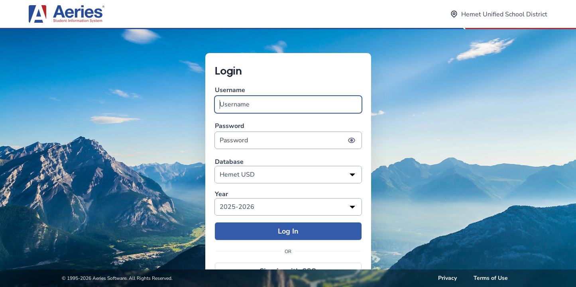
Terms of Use (491, 278)
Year (221, 194)
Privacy (447, 278)
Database (229, 162)
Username (288, 99)
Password (288, 135)
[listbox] (288, 174)
